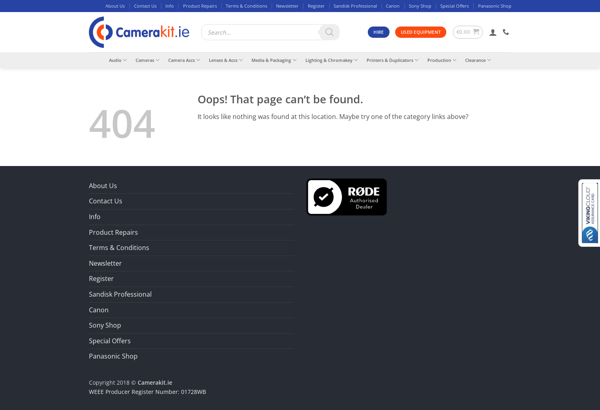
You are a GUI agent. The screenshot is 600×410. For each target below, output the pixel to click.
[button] (468, 32)
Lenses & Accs (226, 60)
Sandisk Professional (355, 6)
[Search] (330, 32)
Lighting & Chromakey (331, 60)
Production (441, 60)
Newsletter (287, 6)
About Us (115, 6)
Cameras (147, 60)
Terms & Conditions (246, 6)
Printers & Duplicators (393, 60)
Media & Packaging (274, 60)
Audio (118, 60)
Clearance (478, 60)
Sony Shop (420, 6)
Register (316, 6)
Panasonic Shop (494, 6)
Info (169, 6)
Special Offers (454, 6)
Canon (393, 6)
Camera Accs (184, 60)
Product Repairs (200, 6)
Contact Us (145, 6)
